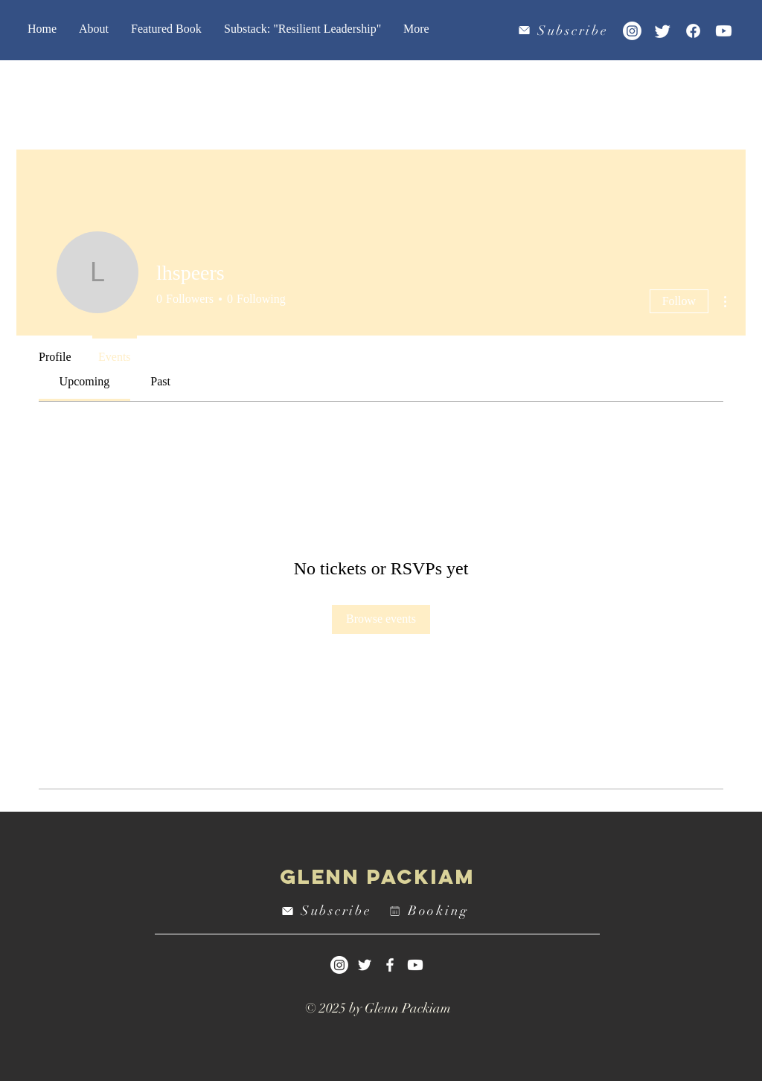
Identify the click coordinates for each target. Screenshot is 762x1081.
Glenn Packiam (378, 876)
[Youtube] (723, 31)
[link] (85, 381)
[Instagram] (632, 31)
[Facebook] (693, 31)
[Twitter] (662, 31)
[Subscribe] (564, 30)
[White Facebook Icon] (390, 965)
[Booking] (431, 911)
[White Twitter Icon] (365, 965)
